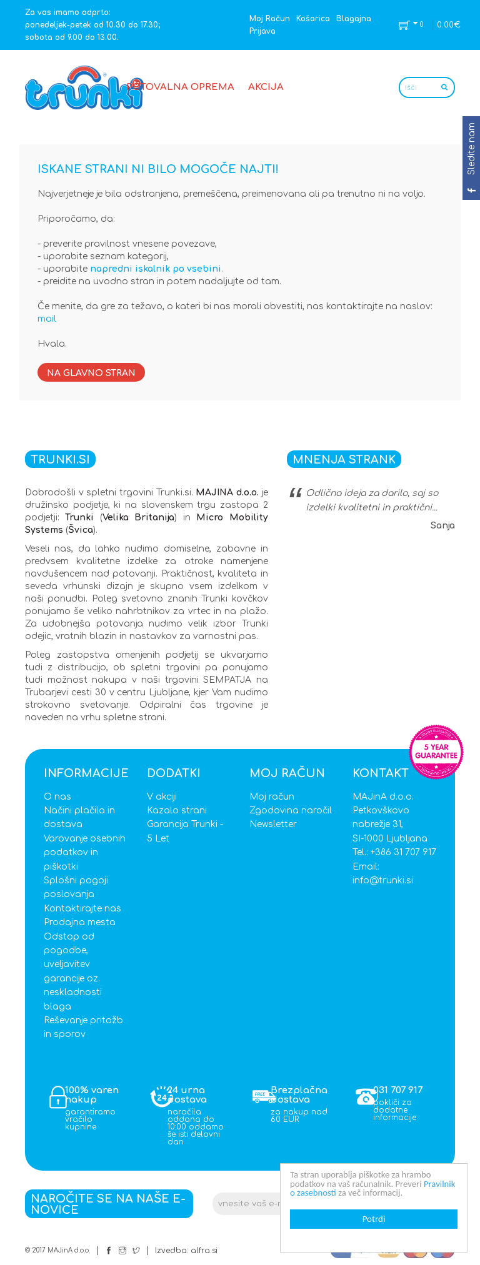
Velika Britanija (138, 517)
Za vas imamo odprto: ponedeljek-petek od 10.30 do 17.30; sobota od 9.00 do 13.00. (92, 25)
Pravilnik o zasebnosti (330, 1192)
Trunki (79, 517)
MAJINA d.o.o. (227, 492)
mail (47, 319)
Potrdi (374, 1218)
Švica (80, 530)
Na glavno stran (91, 373)
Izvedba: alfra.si (186, 1250)
